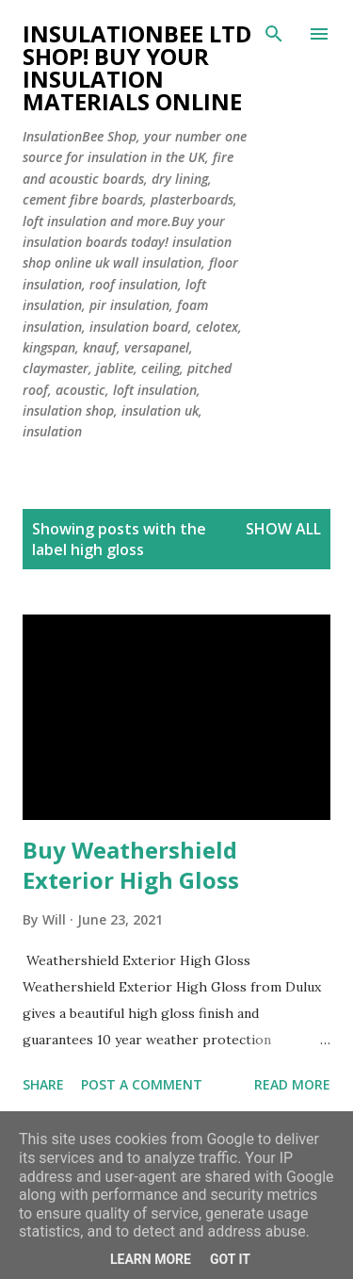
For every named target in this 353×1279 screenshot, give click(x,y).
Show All (283, 528)
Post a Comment (141, 1084)
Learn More (150, 1259)
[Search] (274, 34)
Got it (230, 1259)
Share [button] (43, 1084)
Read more (292, 1084)
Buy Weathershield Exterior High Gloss (131, 864)
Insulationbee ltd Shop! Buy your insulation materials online (137, 67)
